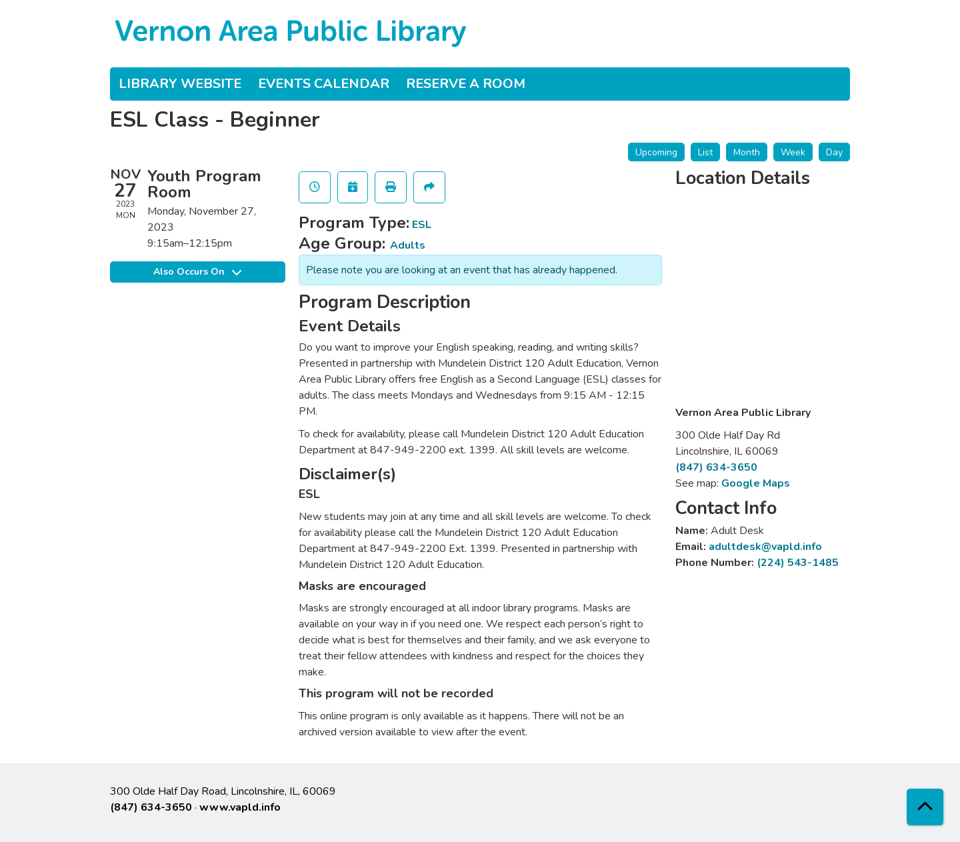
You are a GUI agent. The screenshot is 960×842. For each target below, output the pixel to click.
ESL (421, 224)
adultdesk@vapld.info (765, 546)
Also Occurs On (197, 271)
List (705, 152)
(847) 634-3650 (716, 467)
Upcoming (656, 152)
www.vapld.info (240, 807)
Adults (407, 245)
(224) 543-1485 (798, 562)
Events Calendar (323, 84)
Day (834, 152)
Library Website (180, 84)
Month (746, 152)
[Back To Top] (925, 807)
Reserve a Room (465, 84)
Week (793, 152)
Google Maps (755, 483)
